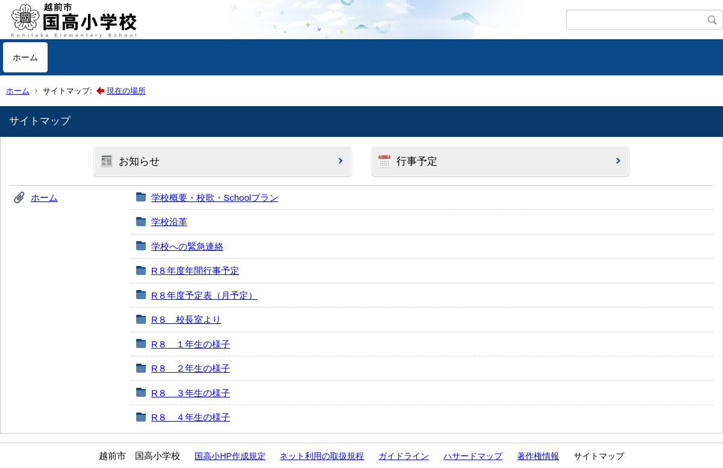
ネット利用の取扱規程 (322, 456)
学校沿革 (169, 222)
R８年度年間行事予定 (195, 270)
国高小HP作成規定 (230, 456)
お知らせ (139, 161)
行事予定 (416, 161)
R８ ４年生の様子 (190, 417)
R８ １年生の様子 (190, 344)
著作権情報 (538, 456)
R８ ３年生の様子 (190, 393)
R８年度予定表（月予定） (204, 295)
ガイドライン (403, 456)
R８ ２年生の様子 (190, 368)
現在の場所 (126, 90)
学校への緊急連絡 (187, 246)
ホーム (25, 57)
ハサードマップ (472, 456)
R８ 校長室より (186, 319)
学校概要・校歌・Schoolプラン (214, 197)
